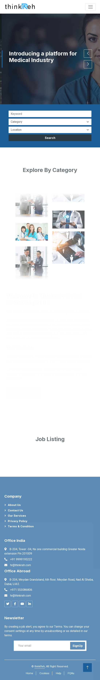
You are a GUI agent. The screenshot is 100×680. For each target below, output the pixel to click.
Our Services (17, 515)
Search (50, 138)
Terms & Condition (21, 526)
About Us (14, 505)
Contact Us (15, 510)
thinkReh (39, 666)
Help (58, 673)
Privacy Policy (17, 521)
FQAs (71, 673)
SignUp (77, 646)
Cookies (44, 673)
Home (29, 673)
